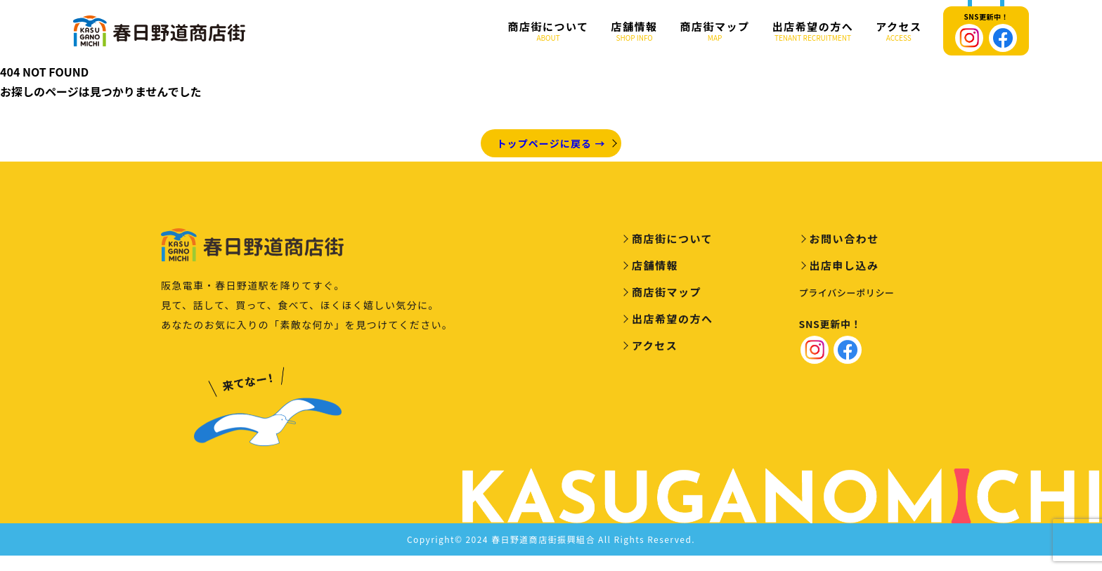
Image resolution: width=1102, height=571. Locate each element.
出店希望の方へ (813, 31)
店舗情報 (634, 31)
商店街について (548, 31)
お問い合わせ (844, 240)
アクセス (898, 31)
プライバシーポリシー (847, 294)
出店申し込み (844, 267)
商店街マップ (715, 31)
